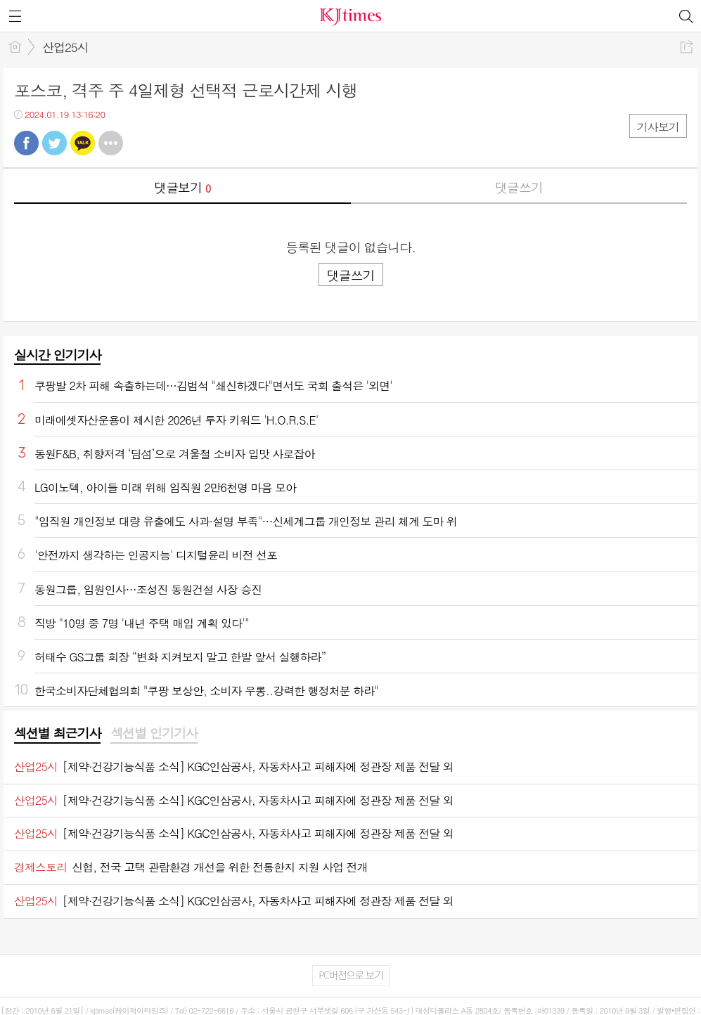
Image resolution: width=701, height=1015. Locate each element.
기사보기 (658, 127)
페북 (26, 143)
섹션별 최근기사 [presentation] (57, 733)
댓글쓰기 (519, 187)
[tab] (57, 734)
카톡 (82, 143)
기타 (110, 143)
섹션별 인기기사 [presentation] (153, 733)
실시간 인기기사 (57, 354)
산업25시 (65, 47)
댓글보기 (182, 187)
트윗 (54, 143)
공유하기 (687, 47)
